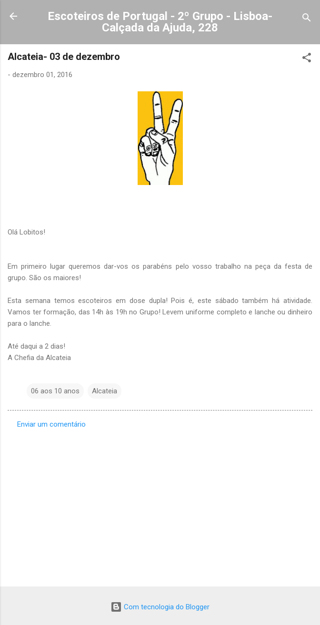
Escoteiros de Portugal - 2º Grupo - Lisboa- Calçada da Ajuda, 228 (160, 22)
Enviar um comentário (51, 424)
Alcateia (104, 391)
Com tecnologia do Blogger (160, 607)
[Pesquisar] (306, 19)
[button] (306, 59)
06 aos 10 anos (55, 391)
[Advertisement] (160, 504)
